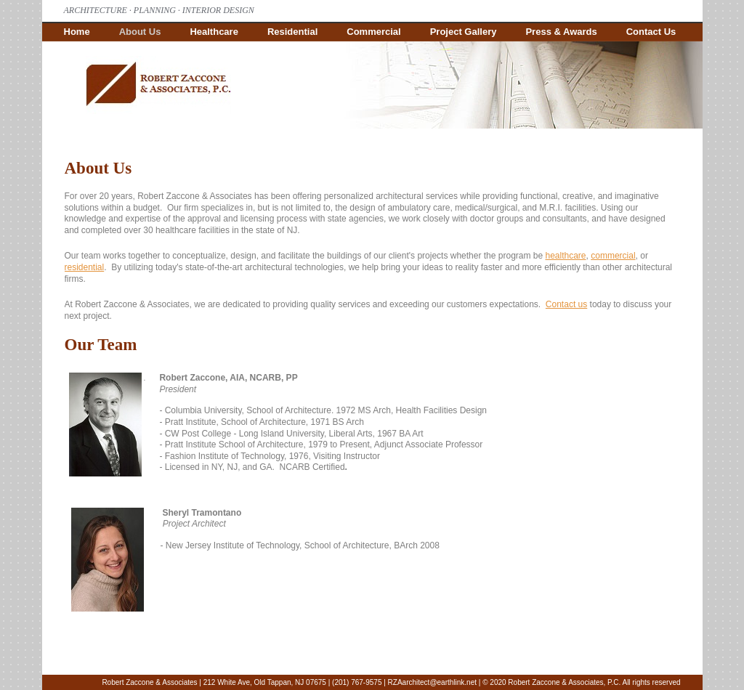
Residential (292, 31)
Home (77, 31)
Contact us (566, 304)
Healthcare (214, 31)
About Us (140, 31)
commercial (613, 256)
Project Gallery (463, 31)
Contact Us (651, 31)
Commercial (373, 31)
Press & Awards (561, 31)
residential (85, 267)
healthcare (566, 256)
